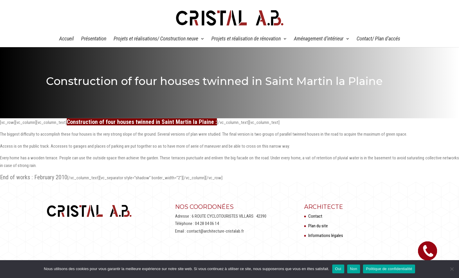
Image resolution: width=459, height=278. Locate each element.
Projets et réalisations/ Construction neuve (156, 39)
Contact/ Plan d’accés (378, 39)
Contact (315, 216)
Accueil (66, 39)
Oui (338, 269)
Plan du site (318, 225)
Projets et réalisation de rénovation (246, 39)
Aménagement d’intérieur (318, 39)
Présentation (93, 39)
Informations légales (325, 235)
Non (353, 269)
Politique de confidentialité (389, 269)
